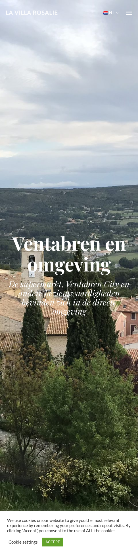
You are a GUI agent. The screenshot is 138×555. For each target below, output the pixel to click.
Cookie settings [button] (23, 542)
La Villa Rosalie (32, 12)
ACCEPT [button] (52, 542)
